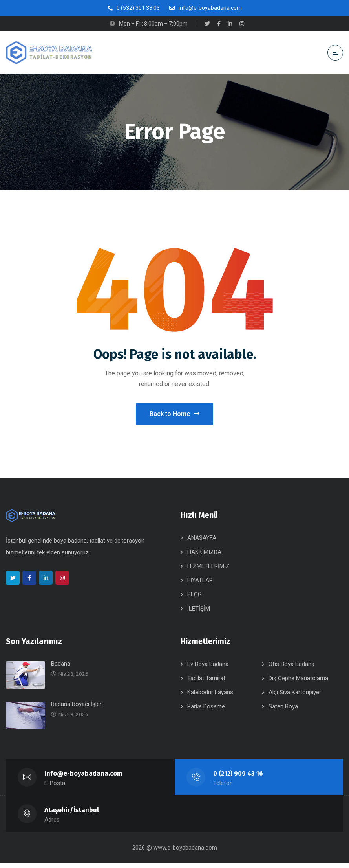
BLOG (194, 599)
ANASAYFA (201, 542)
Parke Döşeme (206, 711)
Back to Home (174, 416)
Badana (60, 668)
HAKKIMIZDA (204, 556)
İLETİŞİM (198, 613)
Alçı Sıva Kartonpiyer (295, 697)
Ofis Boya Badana (291, 668)
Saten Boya (283, 711)
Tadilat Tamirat (206, 682)
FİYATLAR (200, 584)
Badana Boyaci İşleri (77, 708)
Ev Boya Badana (207, 668)
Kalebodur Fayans (210, 697)
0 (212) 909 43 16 (238, 778)
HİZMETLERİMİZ (208, 570)
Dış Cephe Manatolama (298, 682)
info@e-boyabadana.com (83, 778)
